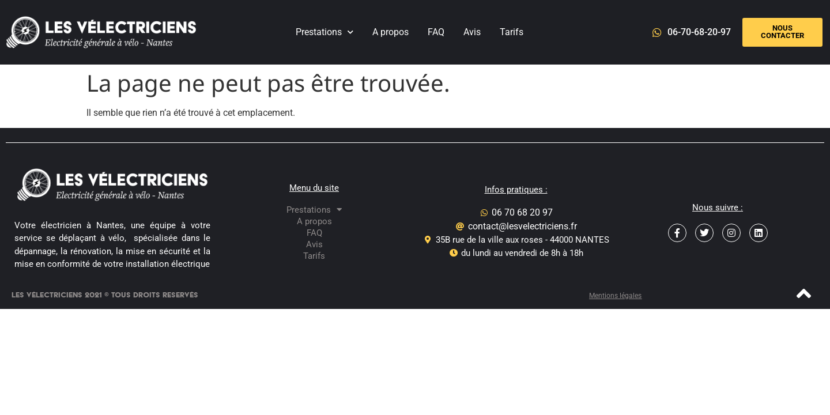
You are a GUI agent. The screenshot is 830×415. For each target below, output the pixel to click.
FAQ (436, 32)
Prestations (324, 32)
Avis (472, 32)
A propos (390, 32)
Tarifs (511, 32)
